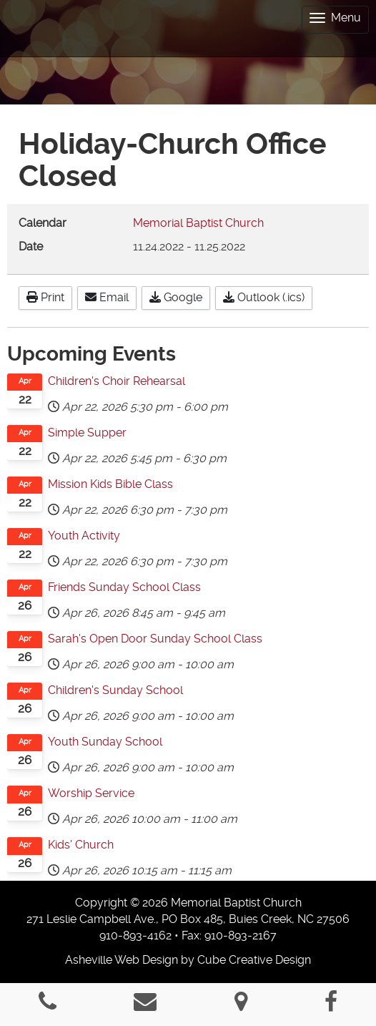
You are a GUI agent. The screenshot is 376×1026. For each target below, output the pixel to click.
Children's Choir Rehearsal (116, 381)
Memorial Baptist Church (198, 223)
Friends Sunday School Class (124, 587)
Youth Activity (84, 535)
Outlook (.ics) (264, 297)
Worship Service (91, 793)
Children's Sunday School (115, 690)
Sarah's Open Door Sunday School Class (155, 638)
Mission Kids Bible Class (110, 484)
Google (175, 297)
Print (45, 297)
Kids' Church (81, 844)
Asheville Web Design (121, 960)
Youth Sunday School (105, 741)
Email (107, 297)
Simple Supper (87, 432)
